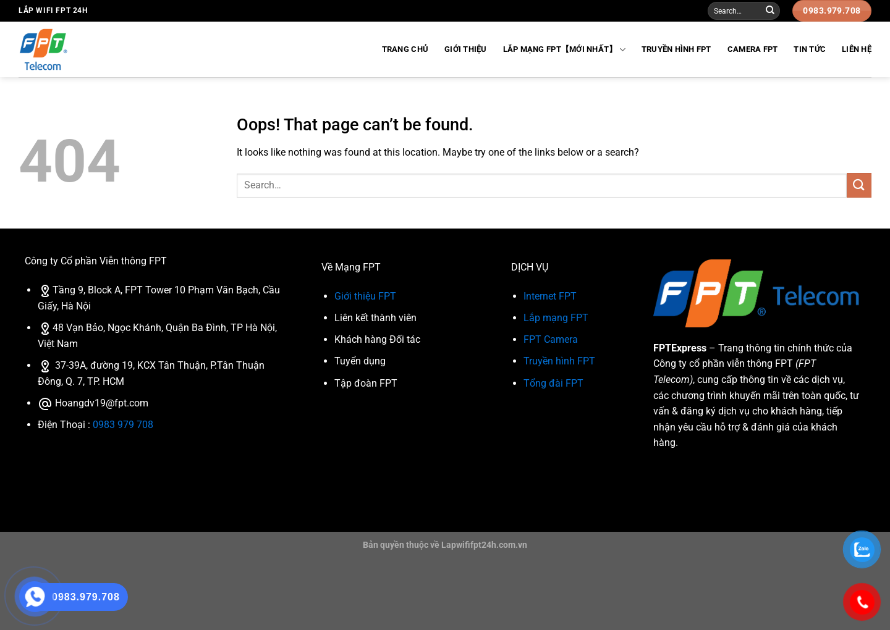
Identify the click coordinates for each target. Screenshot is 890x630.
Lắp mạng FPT (555, 318)
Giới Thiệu (465, 49)
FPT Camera (550, 339)
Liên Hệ (856, 49)
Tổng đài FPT (553, 383)
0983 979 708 (123, 424)
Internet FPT (550, 296)
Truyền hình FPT (676, 49)
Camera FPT (752, 49)
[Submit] (770, 11)
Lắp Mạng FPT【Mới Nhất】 (564, 50)
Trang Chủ (405, 49)
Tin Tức (810, 49)
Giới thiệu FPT (365, 296)
